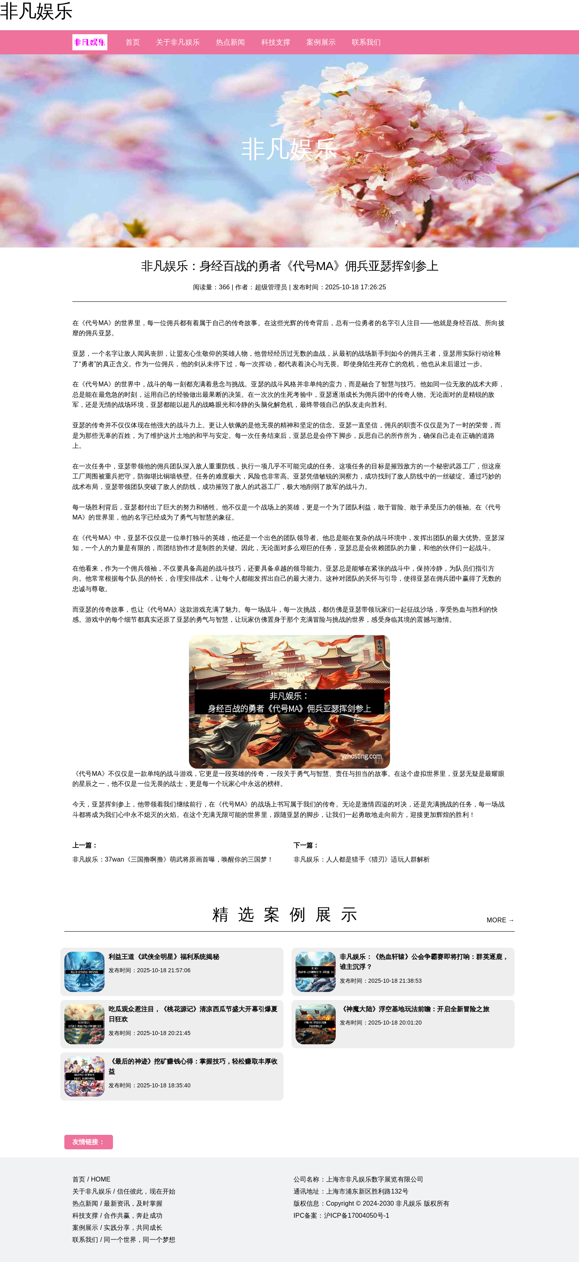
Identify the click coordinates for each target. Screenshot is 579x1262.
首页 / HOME (91, 1179)
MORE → (501, 920)
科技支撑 (276, 42)
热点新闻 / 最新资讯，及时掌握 (117, 1203)
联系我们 (366, 42)
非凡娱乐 (36, 10)
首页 (132, 42)
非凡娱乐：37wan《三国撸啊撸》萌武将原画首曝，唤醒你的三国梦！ (172, 859)
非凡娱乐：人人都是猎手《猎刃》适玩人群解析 (362, 859)
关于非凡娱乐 (178, 42)
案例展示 (321, 42)
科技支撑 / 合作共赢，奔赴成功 (117, 1215)
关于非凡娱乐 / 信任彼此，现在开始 (123, 1191)
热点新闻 (230, 42)
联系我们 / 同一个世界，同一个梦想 (123, 1239)
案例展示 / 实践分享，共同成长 (117, 1227)
